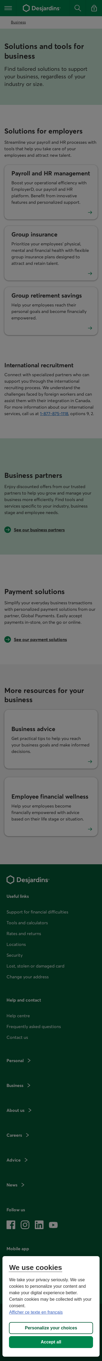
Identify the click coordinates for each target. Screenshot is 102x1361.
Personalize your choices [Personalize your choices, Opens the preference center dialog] (51, 1328)
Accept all (51, 1342)
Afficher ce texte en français (36, 1312)
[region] (50, 1306)
